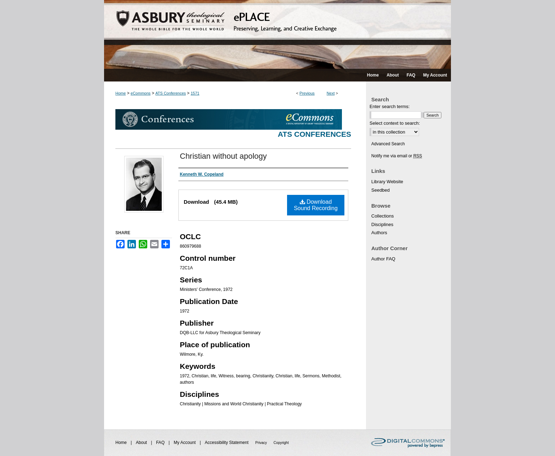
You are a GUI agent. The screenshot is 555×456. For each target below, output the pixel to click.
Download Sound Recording (316, 205)
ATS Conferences (170, 93)
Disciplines (382, 224)
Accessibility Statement (227, 442)
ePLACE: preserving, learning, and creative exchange (277, 34)
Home (120, 93)
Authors (379, 232)
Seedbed (380, 190)
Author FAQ (383, 258)
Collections (382, 216)
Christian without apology (223, 156)
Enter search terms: (390, 106)
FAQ (161, 442)
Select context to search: (395, 123)
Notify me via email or (396, 155)
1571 (195, 93)
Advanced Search (388, 143)
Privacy (261, 443)
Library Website (387, 181)
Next (331, 93)
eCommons (140, 93)
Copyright (281, 443)
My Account (185, 442)
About (142, 442)
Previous (307, 93)
